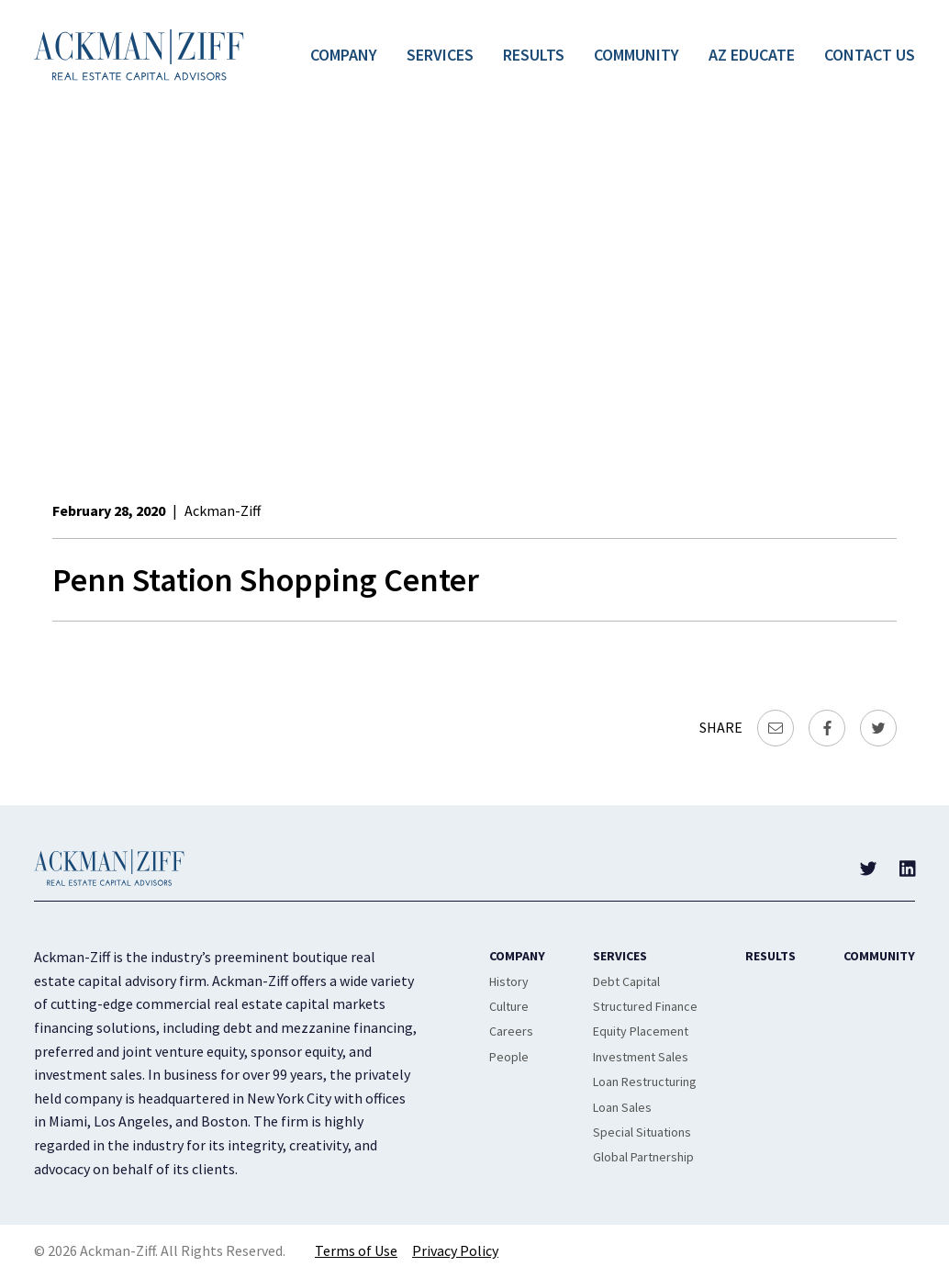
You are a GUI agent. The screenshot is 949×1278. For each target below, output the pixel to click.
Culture (509, 1006)
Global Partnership (643, 1157)
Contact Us (869, 54)
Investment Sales (640, 1056)
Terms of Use (356, 1250)
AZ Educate (752, 54)
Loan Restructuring (645, 1081)
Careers (511, 1031)
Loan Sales (622, 1107)
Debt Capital (626, 981)
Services (440, 54)
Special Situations (642, 1132)
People (509, 1056)
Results (533, 54)
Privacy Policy (455, 1250)
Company (343, 54)
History (509, 981)
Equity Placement (640, 1031)
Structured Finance (645, 1006)
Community (636, 54)
